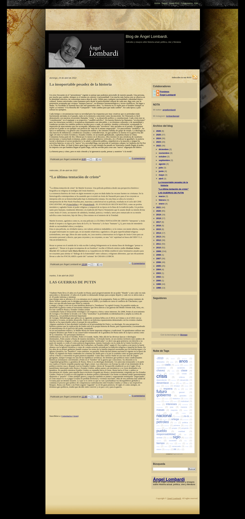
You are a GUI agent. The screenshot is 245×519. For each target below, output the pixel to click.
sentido (161, 437)
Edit (196, 3)
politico (160, 425)
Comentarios (187, 3)
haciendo (160, 398)
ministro (161, 413)
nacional (166, 415)
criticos (185, 377)
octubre (163, 156)
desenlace (165, 382)
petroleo (165, 422)
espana (170, 388)
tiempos (173, 443)
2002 (159, 277)
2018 (159, 218)
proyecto (186, 428)
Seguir (165, 3)
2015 (159, 229)
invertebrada (187, 404)
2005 (159, 266)
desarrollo (186, 380)
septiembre (165, 160)
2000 (159, 280)
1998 (159, 288)
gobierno (167, 395)
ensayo (179, 386)
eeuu (189, 383)
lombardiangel (172, 116)
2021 (159, 207)
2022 (159, 145)
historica (178, 398)
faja (181, 389)
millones (188, 410)
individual (186, 401)
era (159, 389)
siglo (178, 437)
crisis (166, 376)
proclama (160, 428)
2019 (159, 214)
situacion (188, 437)
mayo (162, 175)
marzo (162, 196)
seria (169, 437)
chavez (163, 370)
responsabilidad (169, 434)
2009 (159, 251)
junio (161, 171)
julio (161, 167)
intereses (173, 404)
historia (168, 398)
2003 (159, 273)
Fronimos (164, 91)
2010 (159, 247)
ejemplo (160, 386)
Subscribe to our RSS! (182, 77)
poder (177, 422)
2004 (159, 269)
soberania (161, 440)
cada (169, 364)
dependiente (164, 380)
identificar (188, 398)
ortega (176, 419)
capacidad (179, 365)
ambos (174, 362)
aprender (160, 365)
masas (163, 409)
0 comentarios (138, 158)
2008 (159, 255)
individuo (161, 404)
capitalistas (165, 368)
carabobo (184, 368)
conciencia (174, 373)
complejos (162, 373)
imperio (176, 401)
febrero (162, 200)
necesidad (179, 416)
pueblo (165, 431)
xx (176, 449)
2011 (159, 244)
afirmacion (187, 358)
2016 (159, 225)
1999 (159, 284)
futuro (166, 391)
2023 (159, 142)
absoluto (175, 358)
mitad (174, 413)
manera (186, 407)
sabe (188, 434)
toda (189, 443)
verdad (188, 446)
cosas (187, 373)
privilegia (188, 425)
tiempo (163, 443)
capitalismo (187, 365)
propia (168, 428)
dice (176, 383)
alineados (163, 362)
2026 (159, 131)
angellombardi (169, 110)
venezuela (178, 446)
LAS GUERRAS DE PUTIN (72, 282)
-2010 (163, 358)
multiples (187, 413)
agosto (162, 164)
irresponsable (162, 407)
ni (159, 419)
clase (186, 370)
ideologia (160, 401)
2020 (159, 211)
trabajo (160, 446)
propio (176, 428)
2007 (159, 258)
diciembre (164, 149)
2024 (159, 138)
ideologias (169, 401)
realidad (185, 431)
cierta (175, 371)
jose (174, 407)
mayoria (176, 410)
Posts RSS (174, 3)
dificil (182, 383)
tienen (181, 443)
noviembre (164, 153)
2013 (159, 236)
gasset (185, 392)
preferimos (168, 425)
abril (161, 178)
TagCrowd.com (178, 454)
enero (162, 203)
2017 (159, 222)
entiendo (188, 386)
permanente (187, 419)
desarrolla (175, 380)
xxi (182, 449)
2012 (159, 240)
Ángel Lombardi (168, 95)
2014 (159, 233)
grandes (186, 396)
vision (161, 449)
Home (157, 3)
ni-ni (188, 416)
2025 (159, 134)
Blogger (183, 335)
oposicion (167, 419)
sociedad (175, 440)
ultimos (167, 446)
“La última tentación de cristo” (75, 177)
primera (179, 425)
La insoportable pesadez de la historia (80, 84)
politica (187, 422)
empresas (169, 386)
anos (185, 361)
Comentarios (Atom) (70, 416)
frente (188, 389)
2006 (159, 262)
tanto (188, 440)
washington (169, 449)
